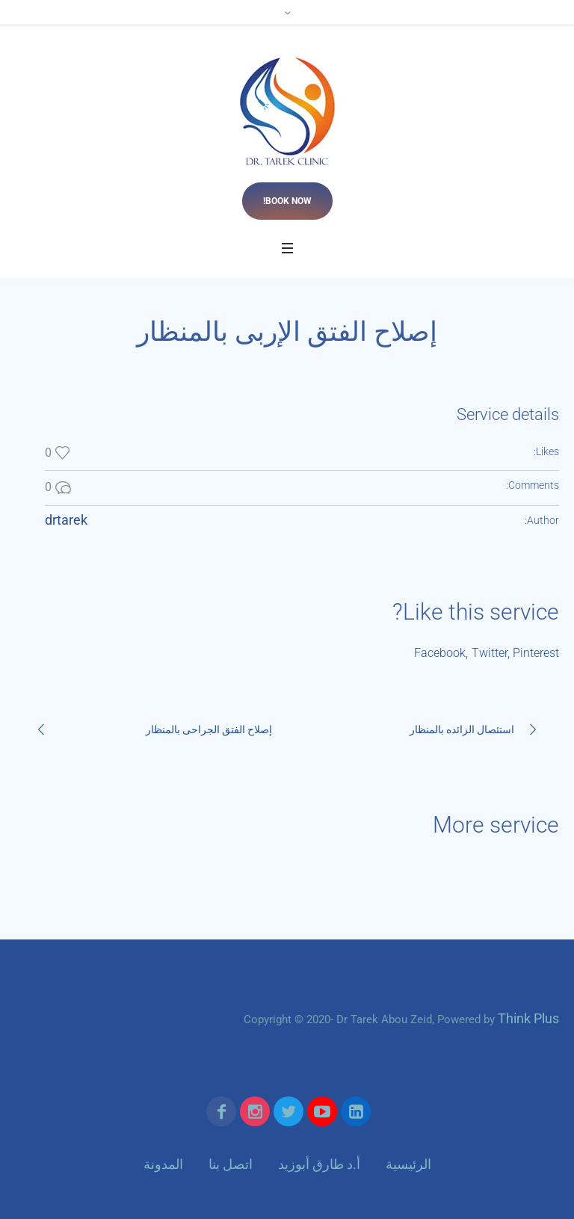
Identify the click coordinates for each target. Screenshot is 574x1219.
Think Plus (528, 1018)
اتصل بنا (231, 1164)
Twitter (489, 653)
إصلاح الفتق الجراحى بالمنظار (209, 729)
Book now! (287, 201)
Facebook (440, 653)
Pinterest (536, 653)
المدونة (163, 1164)
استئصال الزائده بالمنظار (462, 729)
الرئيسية (408, 1164)
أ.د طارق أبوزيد (319, 1164)
